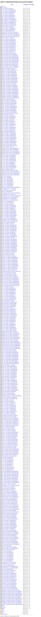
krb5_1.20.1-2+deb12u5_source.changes (8, 37)
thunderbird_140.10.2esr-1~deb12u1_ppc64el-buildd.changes (11, 153)
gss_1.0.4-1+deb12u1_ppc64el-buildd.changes (8, 9)
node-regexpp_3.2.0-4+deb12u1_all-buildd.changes (9, 397)
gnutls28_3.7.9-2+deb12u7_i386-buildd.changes (9, 233)
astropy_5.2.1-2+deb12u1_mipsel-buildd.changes (9, 405)
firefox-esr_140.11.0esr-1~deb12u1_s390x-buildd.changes (10, 285)
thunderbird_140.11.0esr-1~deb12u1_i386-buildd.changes (10, 332)
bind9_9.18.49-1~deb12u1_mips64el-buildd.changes (9, 314)
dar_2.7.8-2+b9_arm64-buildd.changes (7, 457)
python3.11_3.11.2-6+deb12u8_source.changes (9, 429)
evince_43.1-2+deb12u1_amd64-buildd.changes (9, 324)
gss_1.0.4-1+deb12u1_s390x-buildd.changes (8, 15)
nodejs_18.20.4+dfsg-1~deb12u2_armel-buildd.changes (10, 62)
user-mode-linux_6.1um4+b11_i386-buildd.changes (9, 219)
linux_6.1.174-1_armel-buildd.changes (7, 552)
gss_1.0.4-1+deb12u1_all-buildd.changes (8, 13)
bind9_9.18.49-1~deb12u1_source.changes (8, 300)
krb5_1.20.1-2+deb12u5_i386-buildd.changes (8, 47)
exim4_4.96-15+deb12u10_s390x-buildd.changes (9, 580)
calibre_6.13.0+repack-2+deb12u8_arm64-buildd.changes (10, 450)
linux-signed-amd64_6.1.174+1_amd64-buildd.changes (10, 567)
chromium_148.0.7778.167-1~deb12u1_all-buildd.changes (10, 173)
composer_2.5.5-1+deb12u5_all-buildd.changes (9, 430)
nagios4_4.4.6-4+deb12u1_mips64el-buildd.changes (9, 525)
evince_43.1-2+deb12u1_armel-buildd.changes (9, 317)
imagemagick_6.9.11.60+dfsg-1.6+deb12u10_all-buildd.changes (11, 597)
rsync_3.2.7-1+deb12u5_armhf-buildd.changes (8, 290)
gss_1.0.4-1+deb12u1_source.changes (7, 8)
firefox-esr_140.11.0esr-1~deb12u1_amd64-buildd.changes (10, 282)
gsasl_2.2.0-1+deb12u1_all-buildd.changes (8, 125)
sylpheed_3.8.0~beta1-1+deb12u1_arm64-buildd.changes (10, 496)
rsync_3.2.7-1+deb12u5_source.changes (7, 286)
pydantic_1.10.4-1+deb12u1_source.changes (8, 549)
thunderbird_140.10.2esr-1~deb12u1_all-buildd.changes (10, 149)
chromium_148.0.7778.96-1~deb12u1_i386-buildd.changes (10, 36)
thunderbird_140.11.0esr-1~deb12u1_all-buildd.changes (10, 335)
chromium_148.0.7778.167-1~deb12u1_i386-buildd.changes (11, 174)
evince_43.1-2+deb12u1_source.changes (8, 307)
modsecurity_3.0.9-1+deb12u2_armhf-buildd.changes (10, 531)
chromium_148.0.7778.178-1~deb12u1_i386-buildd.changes (11, 346)
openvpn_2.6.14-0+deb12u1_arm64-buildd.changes (9, 241)
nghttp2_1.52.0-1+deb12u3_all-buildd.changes (8, 104)
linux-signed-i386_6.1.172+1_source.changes (8, 194)
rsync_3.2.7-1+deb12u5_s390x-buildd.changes (8, 296)
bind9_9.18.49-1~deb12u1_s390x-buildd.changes (9, 313)
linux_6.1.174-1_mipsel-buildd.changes (7, 569)
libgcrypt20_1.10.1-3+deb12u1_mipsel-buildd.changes (10, 268)
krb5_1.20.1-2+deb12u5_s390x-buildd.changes (9, 44)
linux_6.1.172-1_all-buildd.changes (7, 177)
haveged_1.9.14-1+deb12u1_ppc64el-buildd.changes (9, 370)
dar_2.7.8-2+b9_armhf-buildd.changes (7, 464)
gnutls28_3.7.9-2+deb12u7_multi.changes (8, 223)
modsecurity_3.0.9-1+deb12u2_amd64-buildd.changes (10, 507)
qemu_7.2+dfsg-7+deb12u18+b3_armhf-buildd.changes (10, 475)
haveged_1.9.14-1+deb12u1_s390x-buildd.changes (9, 367)
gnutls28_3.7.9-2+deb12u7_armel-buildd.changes (9, 229)
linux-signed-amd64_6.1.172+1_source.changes (9, 188)
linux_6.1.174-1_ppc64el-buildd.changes (8, 553)
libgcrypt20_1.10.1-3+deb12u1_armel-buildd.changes (10, 258)
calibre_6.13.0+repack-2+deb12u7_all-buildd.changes (10, 422)
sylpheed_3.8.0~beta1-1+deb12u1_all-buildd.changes (9, 497)
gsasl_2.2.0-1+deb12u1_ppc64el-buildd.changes (9, 127)
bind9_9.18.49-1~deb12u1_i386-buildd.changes (9, 311)
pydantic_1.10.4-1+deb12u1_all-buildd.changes (9, 570)
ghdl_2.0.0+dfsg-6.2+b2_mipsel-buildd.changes (9, 19)
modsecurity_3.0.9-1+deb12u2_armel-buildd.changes (9, 534)
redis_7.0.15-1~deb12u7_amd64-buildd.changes (9, 159)
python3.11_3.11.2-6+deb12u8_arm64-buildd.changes (10, 440)
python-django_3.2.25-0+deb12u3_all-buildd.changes (10, 588)
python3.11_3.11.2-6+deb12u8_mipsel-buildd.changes (10, 433)
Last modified (25, 4)
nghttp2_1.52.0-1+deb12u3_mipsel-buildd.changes (9, 111)
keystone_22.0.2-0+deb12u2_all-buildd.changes (9, 391)
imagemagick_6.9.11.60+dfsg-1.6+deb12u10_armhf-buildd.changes (12, 595)
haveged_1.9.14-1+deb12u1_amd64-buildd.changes (9, 376)
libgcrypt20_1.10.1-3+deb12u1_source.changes (9, 255)
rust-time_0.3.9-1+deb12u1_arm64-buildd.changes (9, 492)
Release (3, 605)
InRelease (3, 608)
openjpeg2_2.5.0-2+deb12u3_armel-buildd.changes (9, 76)
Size (29, 4)
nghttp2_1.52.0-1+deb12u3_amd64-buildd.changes (9, 107)
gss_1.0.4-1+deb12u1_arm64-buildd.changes (8, 12)
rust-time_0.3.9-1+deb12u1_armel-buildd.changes (9, 535)
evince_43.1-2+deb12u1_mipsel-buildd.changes (9, 327)
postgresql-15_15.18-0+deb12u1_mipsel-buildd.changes (10, 96)
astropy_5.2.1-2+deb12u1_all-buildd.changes (8, 412)
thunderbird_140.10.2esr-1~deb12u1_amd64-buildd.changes (11, 152)
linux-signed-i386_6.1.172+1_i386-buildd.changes (9, 198)
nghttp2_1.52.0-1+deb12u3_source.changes (8, 99)
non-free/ (3, 611)
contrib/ (3, 609)
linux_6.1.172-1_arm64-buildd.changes (7, 183)
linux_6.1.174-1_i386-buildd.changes (7, 560)
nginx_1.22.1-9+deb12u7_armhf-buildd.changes (9, 211)
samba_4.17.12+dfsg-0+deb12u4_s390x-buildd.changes (10, 352)
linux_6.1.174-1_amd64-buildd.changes (7, 559)
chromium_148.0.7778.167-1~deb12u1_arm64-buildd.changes (11, 187)
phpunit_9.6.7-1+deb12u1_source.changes (8, 169)
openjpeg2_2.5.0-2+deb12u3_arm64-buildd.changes (9, 75)
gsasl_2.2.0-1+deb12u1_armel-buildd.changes (8, 117)
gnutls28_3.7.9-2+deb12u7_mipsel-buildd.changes (9, 251)
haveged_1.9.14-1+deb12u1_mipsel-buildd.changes (9, 366)
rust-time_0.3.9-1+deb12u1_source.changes (8, 467)
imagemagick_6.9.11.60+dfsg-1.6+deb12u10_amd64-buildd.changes (12, 594)
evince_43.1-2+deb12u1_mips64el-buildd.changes (9, 328)
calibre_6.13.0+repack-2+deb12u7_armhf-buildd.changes (10, 419)
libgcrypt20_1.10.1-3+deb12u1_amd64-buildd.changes (10, 264)
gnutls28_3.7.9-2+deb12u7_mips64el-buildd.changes (9, 236)
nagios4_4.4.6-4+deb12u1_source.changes (8, 489)
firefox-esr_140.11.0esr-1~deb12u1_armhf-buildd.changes (10, 278)
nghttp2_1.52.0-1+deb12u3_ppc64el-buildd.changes (9, 106)
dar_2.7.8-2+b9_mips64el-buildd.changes (8, 468)
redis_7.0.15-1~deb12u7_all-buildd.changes (8, 162)
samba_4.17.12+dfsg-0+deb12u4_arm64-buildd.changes (10, 356)
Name (12, 4)
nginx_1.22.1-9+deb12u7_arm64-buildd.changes (9, 209)
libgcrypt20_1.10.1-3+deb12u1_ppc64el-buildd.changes (10, 257)
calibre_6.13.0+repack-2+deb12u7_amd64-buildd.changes (10, 423)
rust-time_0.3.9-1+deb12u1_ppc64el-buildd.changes (9, 503)
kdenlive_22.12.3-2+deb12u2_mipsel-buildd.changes (9, 388)
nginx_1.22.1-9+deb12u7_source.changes (8, 204)
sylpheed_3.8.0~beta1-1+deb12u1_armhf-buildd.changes (10, 538)
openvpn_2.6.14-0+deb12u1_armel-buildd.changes (9, 240)
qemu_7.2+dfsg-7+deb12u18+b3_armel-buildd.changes (10, 474)
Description (32, 4)
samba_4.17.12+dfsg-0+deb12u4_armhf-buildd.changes (10, 353)
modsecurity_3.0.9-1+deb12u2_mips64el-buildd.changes (10, 542)
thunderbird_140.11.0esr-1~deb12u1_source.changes (9, 331)
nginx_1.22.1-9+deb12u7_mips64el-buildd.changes (9, 215)
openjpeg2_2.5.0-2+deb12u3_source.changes (8, 68)
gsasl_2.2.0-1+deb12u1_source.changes (7, 114)
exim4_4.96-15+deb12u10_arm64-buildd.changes (9, 576)
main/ (2, 612)
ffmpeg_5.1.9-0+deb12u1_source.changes (8, 120)
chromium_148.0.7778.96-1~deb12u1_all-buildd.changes (10, 33)
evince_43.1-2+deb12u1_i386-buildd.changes (8, 325)
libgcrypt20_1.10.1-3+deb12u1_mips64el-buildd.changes (10, 265)
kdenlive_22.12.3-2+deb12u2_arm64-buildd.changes (9, 381)
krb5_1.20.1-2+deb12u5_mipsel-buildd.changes (9, 48)
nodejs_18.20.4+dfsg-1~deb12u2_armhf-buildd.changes (10, 61)
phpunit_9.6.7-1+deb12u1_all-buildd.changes (8, 222)
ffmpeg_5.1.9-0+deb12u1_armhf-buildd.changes (9, 134)
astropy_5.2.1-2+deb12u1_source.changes (8, 401)
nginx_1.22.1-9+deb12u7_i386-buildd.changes (8, 218)
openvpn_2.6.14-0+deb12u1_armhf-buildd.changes (9, 243)
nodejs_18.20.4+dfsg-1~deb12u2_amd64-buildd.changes (10, 58)
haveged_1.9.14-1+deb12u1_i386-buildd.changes (9, 377)
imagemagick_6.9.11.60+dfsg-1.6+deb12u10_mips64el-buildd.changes (12, 604)
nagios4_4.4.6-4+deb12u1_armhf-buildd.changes (9, 520)
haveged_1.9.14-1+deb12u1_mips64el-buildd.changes (10, 369)
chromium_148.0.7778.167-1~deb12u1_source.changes (10, 170)
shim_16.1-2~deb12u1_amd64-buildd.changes (8, 27)
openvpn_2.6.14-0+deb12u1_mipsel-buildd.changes (9, 248)
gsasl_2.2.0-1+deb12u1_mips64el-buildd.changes (9, 124)
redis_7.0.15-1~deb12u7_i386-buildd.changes (8, 163)
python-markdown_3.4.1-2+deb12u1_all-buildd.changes (10, 418)
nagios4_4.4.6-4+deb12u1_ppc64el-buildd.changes (9, 514)
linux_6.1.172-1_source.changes (6, 176)
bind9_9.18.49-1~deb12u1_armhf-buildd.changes (9, 304)
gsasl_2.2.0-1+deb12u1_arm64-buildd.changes (8, 128)
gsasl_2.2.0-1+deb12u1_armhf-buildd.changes (8, 121)
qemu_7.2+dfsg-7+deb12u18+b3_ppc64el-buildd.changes (10, 472)
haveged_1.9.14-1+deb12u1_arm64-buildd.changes (9, 373)
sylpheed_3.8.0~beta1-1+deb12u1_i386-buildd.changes (10, 504)
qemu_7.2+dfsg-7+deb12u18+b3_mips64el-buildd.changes (10, 482)
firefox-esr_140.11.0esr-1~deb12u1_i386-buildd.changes (10, 279)
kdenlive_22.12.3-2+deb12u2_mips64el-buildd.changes (10, 390)
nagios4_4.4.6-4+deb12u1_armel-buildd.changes (9, 521)
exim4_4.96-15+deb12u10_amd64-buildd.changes (9, 573)
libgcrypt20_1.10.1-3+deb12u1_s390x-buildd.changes (10, 261)
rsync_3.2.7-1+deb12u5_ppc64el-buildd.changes (9, 289)
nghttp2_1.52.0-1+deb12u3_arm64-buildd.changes (9, 103)
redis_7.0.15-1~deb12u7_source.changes (8, 146)
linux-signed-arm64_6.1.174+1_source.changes (9, 562)
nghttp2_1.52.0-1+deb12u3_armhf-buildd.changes (9, 100)
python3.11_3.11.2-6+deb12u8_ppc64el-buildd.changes (10, 444)
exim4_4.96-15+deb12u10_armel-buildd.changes (9, 581)
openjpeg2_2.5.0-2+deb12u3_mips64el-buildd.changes (10, 78)
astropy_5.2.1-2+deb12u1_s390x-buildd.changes (9, 402)
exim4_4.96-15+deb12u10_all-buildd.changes (8, 577)
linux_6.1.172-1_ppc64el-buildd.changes (8, 181)
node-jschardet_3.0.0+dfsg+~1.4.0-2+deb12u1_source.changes (11, 271)
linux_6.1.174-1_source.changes (6, 545)
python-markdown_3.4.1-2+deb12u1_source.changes (9, 415)
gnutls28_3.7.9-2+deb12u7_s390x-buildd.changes (9, 234)
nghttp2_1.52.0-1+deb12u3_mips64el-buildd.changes (9, 113)
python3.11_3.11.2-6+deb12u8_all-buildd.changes (9, 437)
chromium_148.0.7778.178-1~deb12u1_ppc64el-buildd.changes (11, 348)
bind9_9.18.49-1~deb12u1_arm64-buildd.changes (9, 303)
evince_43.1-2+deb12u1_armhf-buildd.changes (9, 318)
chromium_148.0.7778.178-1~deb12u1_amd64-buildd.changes (11, 342)
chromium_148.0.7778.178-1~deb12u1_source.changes (10, 339)
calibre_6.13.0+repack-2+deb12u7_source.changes (9, 416)
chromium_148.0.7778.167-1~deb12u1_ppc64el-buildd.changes (11, 195)
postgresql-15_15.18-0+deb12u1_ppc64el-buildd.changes (10, 93)
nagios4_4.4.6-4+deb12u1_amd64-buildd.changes (9, 524)
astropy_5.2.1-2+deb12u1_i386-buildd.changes (9, 408)
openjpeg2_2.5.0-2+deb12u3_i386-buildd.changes (9, 72)
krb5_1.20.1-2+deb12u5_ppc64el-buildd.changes (9, 43)
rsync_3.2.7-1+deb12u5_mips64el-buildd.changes (9, 297)
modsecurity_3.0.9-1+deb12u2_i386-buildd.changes (9, 513)
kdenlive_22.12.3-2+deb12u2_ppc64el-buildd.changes (10, 384)
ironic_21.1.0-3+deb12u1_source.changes (8, 254)
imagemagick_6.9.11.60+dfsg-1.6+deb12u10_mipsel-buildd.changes (12, 602)
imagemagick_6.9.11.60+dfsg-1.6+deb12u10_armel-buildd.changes (12, 601)
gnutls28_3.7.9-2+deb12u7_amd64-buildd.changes (9, 230)
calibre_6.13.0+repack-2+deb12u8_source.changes (9, 446)
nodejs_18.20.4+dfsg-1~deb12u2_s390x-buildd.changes (10, 65)
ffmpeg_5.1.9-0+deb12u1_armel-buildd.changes (9, 132)
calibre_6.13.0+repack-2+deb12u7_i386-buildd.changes (10, 425)
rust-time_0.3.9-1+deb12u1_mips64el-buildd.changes (10, 541)
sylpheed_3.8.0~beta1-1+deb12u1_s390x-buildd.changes (10, 506)
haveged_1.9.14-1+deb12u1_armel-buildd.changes (9, 374)
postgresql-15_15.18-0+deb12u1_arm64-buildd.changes (10, 89)
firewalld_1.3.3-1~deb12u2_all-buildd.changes (9, 394)
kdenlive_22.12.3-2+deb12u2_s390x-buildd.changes (9, 387)
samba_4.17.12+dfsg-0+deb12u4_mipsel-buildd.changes (10, 363)
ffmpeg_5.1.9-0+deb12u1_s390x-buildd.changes (9, 142)
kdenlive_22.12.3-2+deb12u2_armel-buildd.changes (9, 380)
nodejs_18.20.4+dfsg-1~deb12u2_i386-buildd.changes (10, 64)
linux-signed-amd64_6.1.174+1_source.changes (9, 563)
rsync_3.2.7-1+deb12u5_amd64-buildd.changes (9, 293)
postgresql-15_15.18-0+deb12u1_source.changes (9, 83)
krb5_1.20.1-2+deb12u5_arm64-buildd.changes (9, 40)
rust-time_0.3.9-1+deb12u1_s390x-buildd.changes (9, 490)
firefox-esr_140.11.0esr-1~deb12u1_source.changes (9, 275)
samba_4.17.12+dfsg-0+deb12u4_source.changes (9, 349)
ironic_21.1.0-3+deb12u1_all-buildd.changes (8, 426)
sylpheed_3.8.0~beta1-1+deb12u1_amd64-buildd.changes (10, 511)
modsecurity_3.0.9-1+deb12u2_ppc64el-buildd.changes (10, 493)
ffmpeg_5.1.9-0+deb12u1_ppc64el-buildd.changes (9, 138)
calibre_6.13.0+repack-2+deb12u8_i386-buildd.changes (10, 451)
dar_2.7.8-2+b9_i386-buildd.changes (7, 465)
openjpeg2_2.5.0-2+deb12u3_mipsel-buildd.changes (9, 79)
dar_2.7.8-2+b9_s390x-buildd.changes (7, 458)
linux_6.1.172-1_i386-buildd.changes (7, 191)
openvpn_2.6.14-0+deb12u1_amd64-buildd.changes (9, 250)
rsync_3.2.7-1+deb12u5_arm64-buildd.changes (9, 292)
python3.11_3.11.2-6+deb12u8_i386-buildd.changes (9, 443)
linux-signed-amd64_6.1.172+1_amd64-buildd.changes (10, 197)
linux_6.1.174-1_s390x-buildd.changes (7, 555)
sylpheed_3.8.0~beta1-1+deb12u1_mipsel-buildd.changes (10, 532)
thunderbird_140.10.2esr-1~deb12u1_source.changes (9, 145)
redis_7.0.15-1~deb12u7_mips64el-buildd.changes (9, 166)
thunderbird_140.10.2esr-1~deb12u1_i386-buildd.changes (10, 148)
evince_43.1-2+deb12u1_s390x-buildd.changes (9, 321)
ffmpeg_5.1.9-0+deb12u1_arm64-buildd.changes (9, 135)
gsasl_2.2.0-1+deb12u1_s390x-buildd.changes (8, 118)
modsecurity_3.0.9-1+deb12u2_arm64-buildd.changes (10, 500)
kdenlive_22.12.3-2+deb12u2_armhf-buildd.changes (9, 383)
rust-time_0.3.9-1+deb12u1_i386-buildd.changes (9, 510)
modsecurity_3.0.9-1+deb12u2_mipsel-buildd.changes (10, 518)
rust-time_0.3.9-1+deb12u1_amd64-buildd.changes (9, 499)
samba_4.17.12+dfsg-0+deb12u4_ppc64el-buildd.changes (10, 359)
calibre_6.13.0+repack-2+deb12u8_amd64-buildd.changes (10, 453)
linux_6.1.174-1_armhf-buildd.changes (7, 556)
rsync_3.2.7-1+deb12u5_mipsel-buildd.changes (9, 299)
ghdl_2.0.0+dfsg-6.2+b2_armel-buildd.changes (9, 22)
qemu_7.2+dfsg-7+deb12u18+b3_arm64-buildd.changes (10, 471)
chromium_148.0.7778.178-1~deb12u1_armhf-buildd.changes (11, 345)
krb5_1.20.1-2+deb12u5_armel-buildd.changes (9, 41)
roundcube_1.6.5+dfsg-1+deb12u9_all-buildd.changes (10, 548)
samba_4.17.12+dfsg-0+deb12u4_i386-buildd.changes (10, 360)
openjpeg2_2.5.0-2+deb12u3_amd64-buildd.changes (9, 69)
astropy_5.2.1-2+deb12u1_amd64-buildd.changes (9, 409)
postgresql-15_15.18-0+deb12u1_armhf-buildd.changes (10, 92)
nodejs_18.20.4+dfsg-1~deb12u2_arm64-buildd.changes (10, 55)
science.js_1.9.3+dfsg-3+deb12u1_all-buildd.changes (9, 398)
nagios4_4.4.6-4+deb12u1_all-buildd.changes (8, 528)
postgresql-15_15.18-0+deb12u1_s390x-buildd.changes (10, 86)
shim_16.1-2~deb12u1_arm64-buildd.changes (8, 29)
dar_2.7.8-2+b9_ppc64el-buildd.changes (8, 460)
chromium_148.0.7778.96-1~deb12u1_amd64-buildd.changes (11, 34)
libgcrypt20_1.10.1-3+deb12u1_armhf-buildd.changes (10, 262)
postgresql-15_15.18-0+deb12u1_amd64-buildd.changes (10, 90)
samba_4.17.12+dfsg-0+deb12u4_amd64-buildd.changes (10, 355)
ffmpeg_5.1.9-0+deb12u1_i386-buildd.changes (9, 139)
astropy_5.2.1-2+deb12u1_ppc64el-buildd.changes (9, 411)
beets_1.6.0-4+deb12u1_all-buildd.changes (8, 404)
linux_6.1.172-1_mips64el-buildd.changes (8, 201)
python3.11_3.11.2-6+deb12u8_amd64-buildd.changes (10, 439)
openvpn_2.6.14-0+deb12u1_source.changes (8, 237)
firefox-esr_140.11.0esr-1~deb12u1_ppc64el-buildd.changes (11, 283)
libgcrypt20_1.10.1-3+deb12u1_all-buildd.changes (9, 269)
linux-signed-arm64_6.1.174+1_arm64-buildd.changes (10, 566)
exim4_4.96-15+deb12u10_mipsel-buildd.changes (9, 584)
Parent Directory (4, 6)
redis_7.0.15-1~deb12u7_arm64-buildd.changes (9, 156)
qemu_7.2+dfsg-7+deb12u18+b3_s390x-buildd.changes (10, 479)
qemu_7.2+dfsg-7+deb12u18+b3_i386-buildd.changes (10, 478)
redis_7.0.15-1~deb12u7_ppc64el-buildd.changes (9, 160)
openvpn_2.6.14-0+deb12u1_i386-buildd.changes (9, 247)
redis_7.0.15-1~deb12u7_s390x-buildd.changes (9, 155)
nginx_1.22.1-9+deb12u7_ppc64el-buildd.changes (9, 212)
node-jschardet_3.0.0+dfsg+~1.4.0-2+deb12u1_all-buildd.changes (11, 395)
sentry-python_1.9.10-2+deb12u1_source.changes (9, 447)
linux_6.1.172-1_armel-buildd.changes (7, 180)
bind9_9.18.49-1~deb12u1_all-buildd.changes (8, 310)
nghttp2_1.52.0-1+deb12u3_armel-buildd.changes (9, 110)
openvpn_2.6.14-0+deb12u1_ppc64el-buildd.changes (9, 244)
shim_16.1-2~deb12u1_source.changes (7, 26)
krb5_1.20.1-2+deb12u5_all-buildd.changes (8, 51)
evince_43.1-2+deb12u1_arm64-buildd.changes (9, 320)
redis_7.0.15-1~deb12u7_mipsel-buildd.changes (9, 167)
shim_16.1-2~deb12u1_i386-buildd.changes (8, 30)
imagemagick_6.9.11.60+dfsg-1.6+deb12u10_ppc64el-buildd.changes (12, 598)
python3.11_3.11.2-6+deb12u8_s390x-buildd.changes (10, 436)
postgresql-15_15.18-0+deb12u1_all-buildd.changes (9, 85)
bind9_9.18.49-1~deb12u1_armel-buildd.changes (9, 306)
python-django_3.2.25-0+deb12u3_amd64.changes (9, 583)
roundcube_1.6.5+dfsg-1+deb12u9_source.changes (9, 546)
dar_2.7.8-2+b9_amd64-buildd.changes (7, 461)
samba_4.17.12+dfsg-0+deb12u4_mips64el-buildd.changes (10, 362)
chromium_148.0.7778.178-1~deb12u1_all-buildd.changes (10, 341)
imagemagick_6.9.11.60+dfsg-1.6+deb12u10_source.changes (11, 590)
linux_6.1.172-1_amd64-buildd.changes (7, 184)
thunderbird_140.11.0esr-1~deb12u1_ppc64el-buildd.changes (11, 338)
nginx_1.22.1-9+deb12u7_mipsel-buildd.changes (9, 216)
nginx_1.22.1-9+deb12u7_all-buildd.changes (8, 208)
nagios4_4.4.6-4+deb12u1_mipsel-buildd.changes (9, 527)
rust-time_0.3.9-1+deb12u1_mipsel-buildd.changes (9, 517)
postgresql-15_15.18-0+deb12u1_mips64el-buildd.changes (10, 97)
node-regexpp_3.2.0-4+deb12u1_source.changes (9, 272)
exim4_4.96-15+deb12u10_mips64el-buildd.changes (9, 587)
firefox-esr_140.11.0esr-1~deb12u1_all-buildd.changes (10, 276)
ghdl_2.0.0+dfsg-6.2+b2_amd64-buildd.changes (9, 23)
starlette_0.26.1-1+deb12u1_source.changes (8, 486)
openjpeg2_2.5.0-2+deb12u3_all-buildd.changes (9, 71)
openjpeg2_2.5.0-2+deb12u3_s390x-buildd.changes (9, 82)
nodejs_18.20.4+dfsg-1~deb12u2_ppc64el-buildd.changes (10, 57)
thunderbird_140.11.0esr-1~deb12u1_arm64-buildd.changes (10, 334)
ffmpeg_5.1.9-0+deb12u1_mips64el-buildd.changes (9, 141)
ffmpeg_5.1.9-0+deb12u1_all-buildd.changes (8, 131)
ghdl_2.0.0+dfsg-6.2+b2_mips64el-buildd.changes (9, 20)
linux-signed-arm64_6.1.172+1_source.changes (9, 190)
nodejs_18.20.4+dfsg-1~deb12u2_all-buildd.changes (9, 54)
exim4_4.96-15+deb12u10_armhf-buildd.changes (9, 574)
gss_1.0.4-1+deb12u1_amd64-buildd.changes (8, 16)
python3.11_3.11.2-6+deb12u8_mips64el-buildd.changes (10, 432)
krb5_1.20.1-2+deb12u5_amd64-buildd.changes (9, 50)
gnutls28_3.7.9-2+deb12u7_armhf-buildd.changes (9, 226)
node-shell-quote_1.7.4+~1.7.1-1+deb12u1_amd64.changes (10, 485)
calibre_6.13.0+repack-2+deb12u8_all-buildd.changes (10, 454)
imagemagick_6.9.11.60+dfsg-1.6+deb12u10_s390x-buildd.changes (12, 591)
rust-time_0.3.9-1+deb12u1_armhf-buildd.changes (9, 539)
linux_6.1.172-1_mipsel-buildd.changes (7, 202)
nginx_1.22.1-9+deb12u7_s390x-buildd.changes (9, 205)
